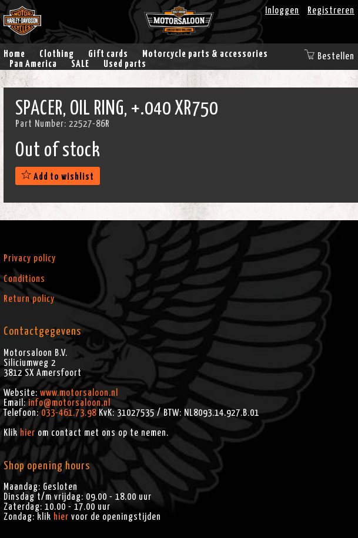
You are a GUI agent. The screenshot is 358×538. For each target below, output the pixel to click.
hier (27, 433)
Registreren (330, 10)
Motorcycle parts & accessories (205, 54)
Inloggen (282, 10)
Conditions (24, 279)
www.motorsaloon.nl (79, 393)
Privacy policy (30, 258)
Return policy (29, 299)
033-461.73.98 (68, 413)
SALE (80, 64)
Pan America (33, 64)
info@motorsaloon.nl (69, 403)
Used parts (124, 64)
